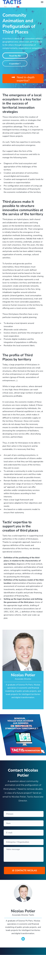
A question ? (14, 63)
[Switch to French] (18, 6)
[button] (23, 78)
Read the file (15, 55)
